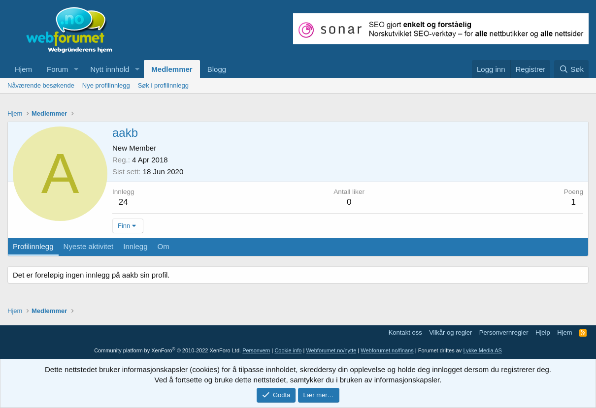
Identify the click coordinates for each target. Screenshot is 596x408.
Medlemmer (171, 69)
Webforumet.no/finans (387, 350)
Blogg (216, 69)
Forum (57, 69)
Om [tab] (163, 246)
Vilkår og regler (450, 332)
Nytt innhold (109, 69)
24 (123, 202)
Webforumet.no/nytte (331, 350)
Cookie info (287, 350)
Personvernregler (504, 332)
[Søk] (571, 69)
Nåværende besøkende (40, 85)
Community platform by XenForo (167, 350)
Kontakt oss (405, 332)
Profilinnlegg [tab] (33, 246)
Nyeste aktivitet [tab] (89, 246)
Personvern (256, 350)
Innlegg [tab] (135, 246)
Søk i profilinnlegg (163, 85)
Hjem (23, 69)
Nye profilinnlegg (106, 85)
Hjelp (542, 332)
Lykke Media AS (482, 350)
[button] (76, 69)
